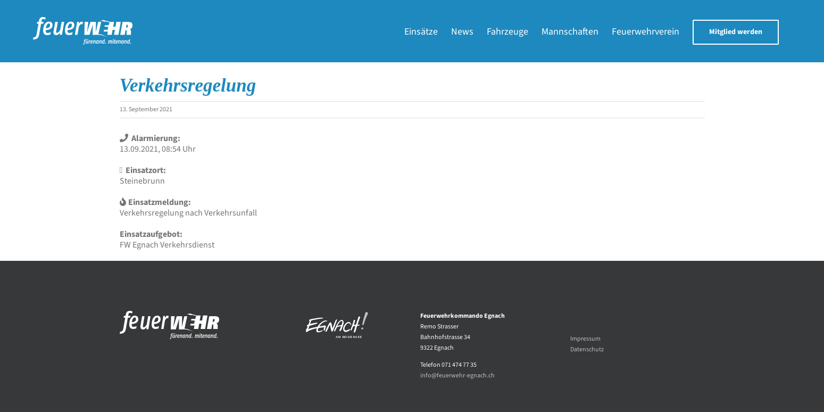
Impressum (585, 338)
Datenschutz (587, 349)
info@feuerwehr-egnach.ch (457, 375)
